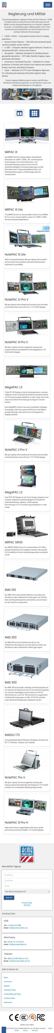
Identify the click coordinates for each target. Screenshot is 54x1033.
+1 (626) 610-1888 (14, 925)
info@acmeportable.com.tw (19, 961)
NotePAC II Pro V (16, 450)
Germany (35, 1030)
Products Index (9, 998)
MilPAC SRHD (14, 542)
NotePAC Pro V (15, 777)
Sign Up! (9, 898)
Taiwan (25, 1030)
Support (7, 986)
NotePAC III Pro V (16, 342)
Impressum (8, 1002)
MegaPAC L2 (13, 492)
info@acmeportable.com (18, 928)
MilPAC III (11, 152)
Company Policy (10, 990)
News (6, 977)
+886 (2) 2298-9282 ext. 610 (17, 958)
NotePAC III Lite (15, 254)
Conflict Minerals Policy (12, 994)
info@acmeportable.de (17, 944)
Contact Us (8, 982)
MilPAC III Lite (14, 209)
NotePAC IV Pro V (16, 300)
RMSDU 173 (12, 735)
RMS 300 (11, 682)
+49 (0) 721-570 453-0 (15, 942)
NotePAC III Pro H (16, 822)
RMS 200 (11, 637)
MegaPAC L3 (13, 387)
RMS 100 (10, 590)
